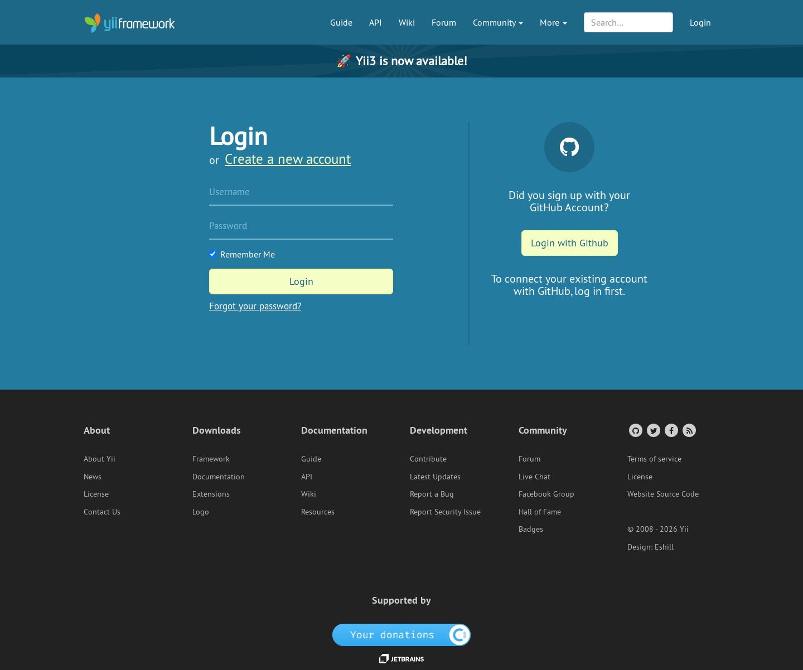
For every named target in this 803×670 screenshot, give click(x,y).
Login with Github (569, 242)
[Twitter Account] (652, 430)
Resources (318, 512)
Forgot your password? (255, 306)
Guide (341, 22)
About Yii (99, 459)
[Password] (301, 227)
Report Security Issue (445, 512)
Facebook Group (546, 494)
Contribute (428, 459)
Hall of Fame (540, 512)
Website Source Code (663, 494)
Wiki (407, 22)
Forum (444, 22)
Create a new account (288, 159)
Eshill (664, 547)
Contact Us (102, 512)
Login (700, 22)
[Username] (301, 193)
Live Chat (534, 477)
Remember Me (242, 254)
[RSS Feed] (688, 430)
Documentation (218, 477)
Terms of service (654, 459)
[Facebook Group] (670, 430)
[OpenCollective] (401, 634)
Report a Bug (432, 494)
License (96, 494)
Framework (211, 459)
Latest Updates (435, 477)
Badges (531, 529)
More (553, 22)
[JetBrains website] (401, 658)
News (92, 477)
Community (498, 22)
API (375, 22)
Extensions (211, 494)
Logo (200, 512)
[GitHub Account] (634, 430)
